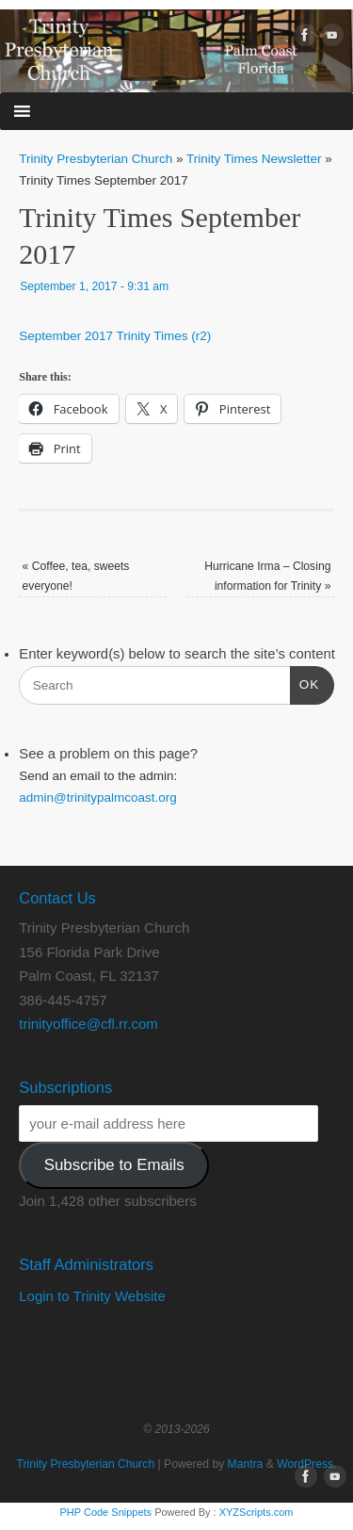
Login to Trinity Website (92, 1296)
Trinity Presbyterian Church (95, 159)
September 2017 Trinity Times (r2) (115, 336)
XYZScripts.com (256, 1512)
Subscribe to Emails (114, 1165)
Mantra (246, 1464)
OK (305, 683)
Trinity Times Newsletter (254, 159)
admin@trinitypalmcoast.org (98, 797)
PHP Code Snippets (105, 1512)
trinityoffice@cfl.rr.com (88, 1024)
